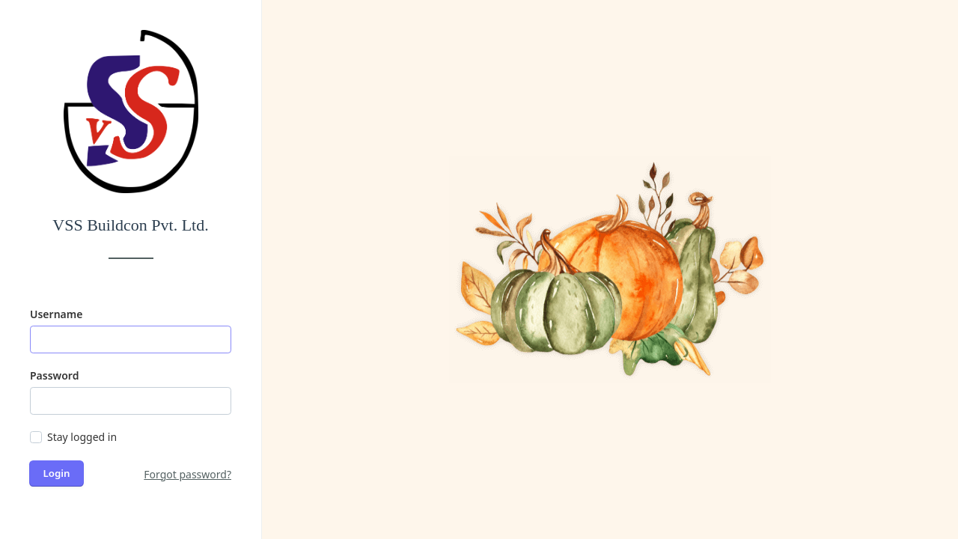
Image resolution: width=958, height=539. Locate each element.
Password (54, 375)
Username (56, 314)
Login (56, 473)
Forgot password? (187, 474)
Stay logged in (82, 437)
